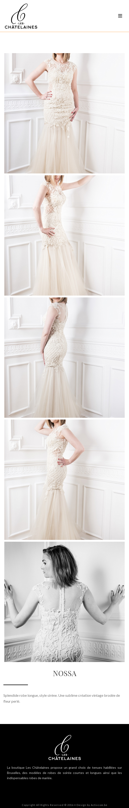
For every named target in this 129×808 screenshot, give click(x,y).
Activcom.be (99, 804)
